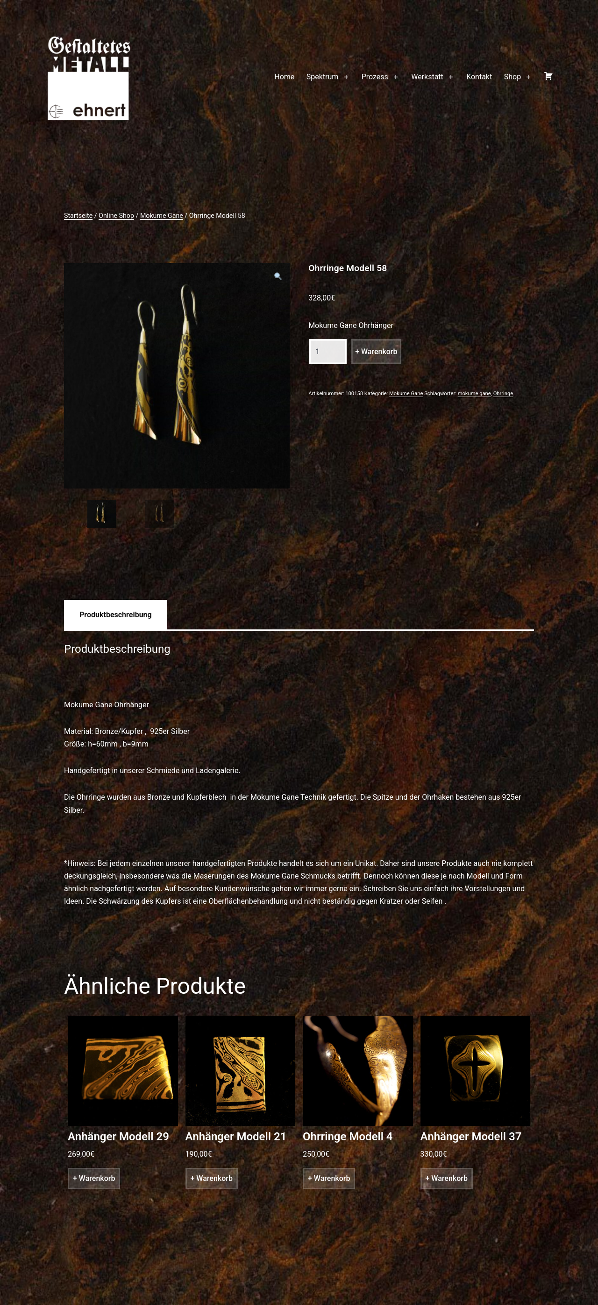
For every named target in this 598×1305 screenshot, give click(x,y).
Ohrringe (503, 394)
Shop (512, 76)
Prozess (375, 76)
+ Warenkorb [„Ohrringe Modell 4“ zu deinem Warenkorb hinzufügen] (329, 1178)
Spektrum (322, 76)
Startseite (78, 215)
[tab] (115, 614)
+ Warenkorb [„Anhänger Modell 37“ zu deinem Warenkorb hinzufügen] (447, 1178)
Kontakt (479, 76)
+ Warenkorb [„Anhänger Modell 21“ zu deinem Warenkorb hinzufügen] (212, 1178)
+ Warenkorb (376, 351)
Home (284, 76)
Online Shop (116, 215)
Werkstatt (427, 76)
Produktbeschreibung (115, 614)
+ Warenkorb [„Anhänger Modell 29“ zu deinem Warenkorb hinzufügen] (94, 1178)
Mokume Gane (161, 215)
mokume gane (474, 394)
